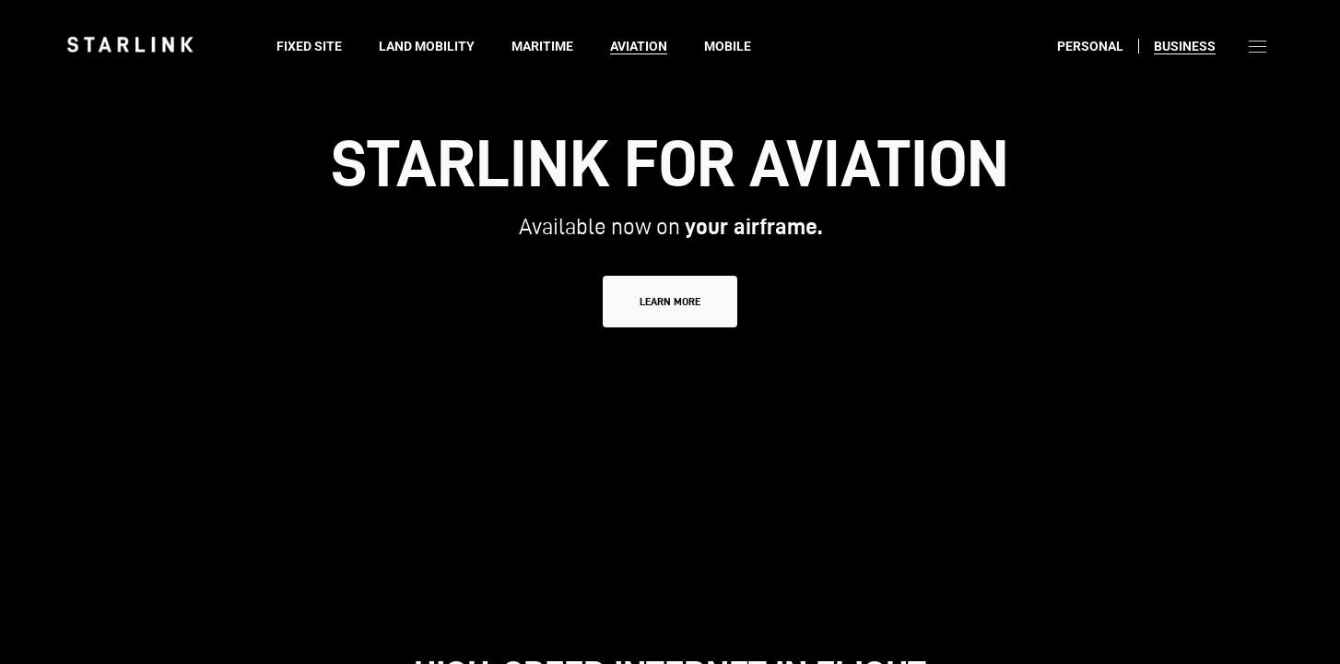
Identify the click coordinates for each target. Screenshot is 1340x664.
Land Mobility (427, 46)
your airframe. (753, 226)
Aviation (638, 46)
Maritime (542, 46)
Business (1185, 46)
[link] (130, 44)
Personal (1090, 46)
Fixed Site (309, 46)
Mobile (727, 46)
